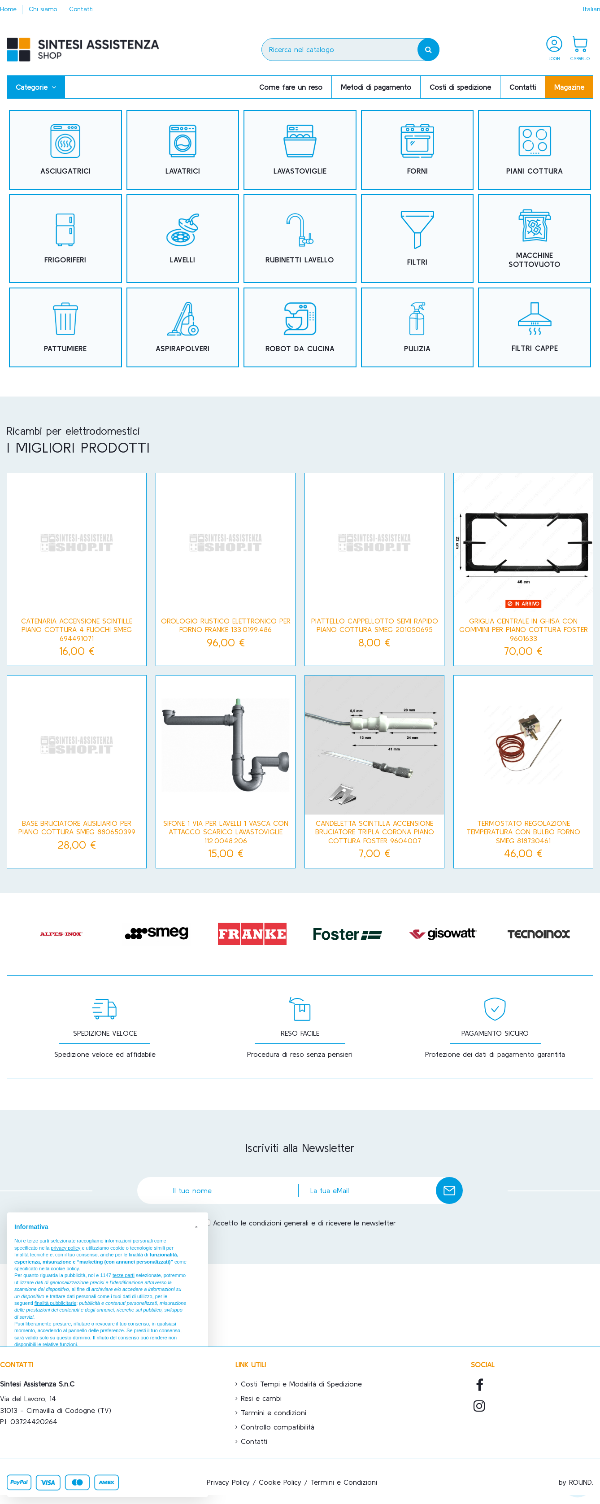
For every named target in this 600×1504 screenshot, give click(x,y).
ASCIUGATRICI (65, 171)
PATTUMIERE (65, 348)
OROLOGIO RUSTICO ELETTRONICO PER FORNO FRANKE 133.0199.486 (226, 625)
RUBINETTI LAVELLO (299, 260)
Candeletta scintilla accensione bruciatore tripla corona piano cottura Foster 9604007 (374, 831)
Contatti (81, 9)
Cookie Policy (280, 1482)
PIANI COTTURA (534, 171)
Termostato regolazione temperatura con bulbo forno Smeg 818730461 (523, 831)
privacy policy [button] (65, 1248)
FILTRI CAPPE (535, 348)
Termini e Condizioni (343, 1482)
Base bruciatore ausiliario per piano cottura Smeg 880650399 (76, 827)
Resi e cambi (261, 1398)
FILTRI (417, 262)
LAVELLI (182, 260)
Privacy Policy (228, 1482)
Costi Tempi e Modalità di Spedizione (301, 1384)
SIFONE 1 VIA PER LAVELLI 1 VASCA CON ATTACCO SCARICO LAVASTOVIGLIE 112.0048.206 (225, 831)
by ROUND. (576, 1482)
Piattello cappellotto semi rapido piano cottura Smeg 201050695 (374, 625)
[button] (36, 87)
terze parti (124, 1275)
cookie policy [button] (64, 1268)
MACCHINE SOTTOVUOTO (535, 259)
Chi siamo (44, 9)
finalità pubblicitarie (56, 1303)
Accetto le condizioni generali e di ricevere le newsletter (304, 1223)
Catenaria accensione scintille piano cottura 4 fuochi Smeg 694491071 (76, 629)
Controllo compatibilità (277, 1427)
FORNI (417, 171)
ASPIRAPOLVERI (182, 348)
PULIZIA (417, 348)
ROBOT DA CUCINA (300, 348)
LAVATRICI (182, 171)
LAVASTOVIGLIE (300, 171)
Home (9, 9)
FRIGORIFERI (65, 260)
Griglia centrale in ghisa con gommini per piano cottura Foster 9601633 (523, 629)
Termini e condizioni (273, 1412)
